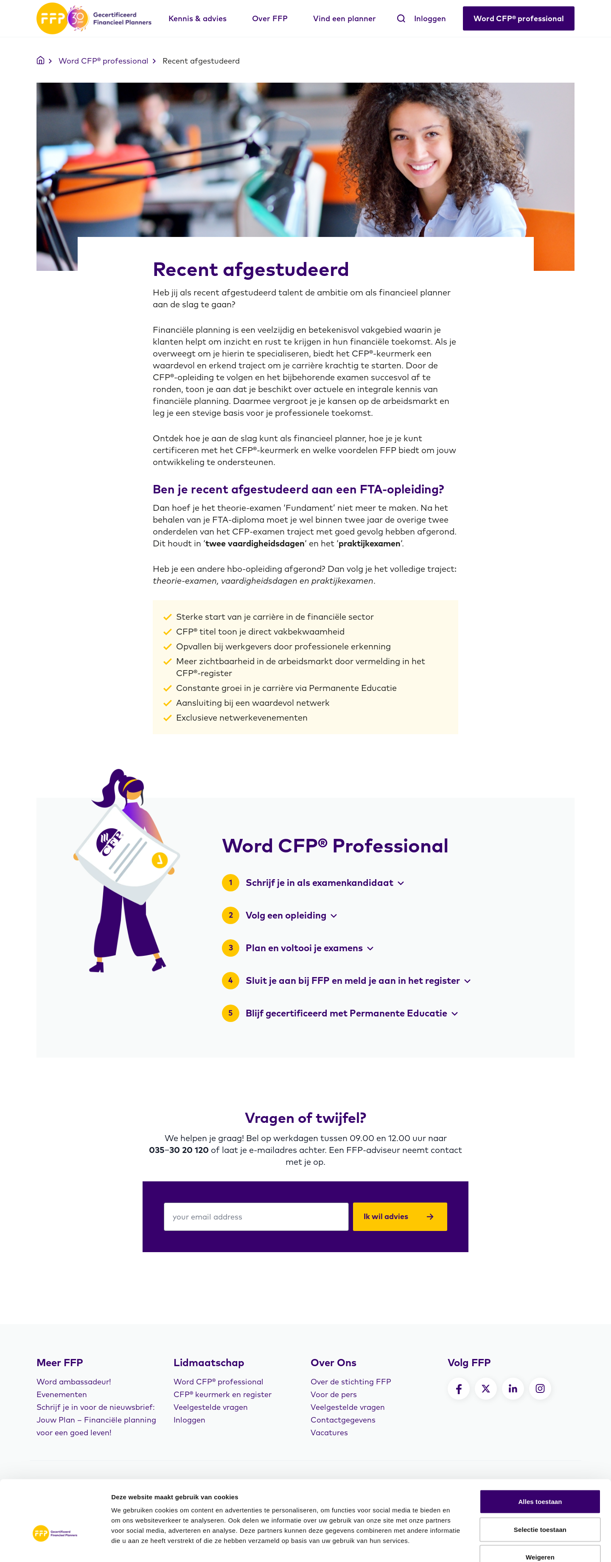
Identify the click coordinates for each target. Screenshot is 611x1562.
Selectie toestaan (540, 1478)
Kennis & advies (197, 18)
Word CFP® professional (519, 18)
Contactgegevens (343, 1420)
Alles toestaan (540, 1450)
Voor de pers (334, 1394)
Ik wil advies (399, 1216)
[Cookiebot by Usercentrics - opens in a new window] (55, 1545)
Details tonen (458, 1545)
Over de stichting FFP (351, 1382)
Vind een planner (344, 18)
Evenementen (61, 1394)
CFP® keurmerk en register (223, 1394)
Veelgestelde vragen (211, 1407)
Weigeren (540, 1506)
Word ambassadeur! (73, 1382)
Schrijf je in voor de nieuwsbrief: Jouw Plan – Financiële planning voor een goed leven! (96, 1419)
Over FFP (270, 18)
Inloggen (430, 18)
